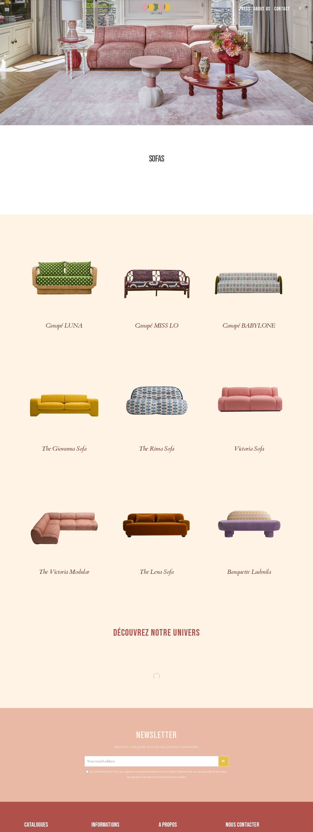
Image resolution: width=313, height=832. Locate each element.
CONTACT (282, 9)
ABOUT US (261, 9)
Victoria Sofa (249, 448)
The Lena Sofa (156, 572)
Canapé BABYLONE (249, 325)
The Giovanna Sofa (64, 448)
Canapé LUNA (64, 325)
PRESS (244, 9)
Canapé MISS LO (156, 325)
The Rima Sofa (156, 448)
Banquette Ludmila (249, 572)
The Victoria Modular (64, 572)
